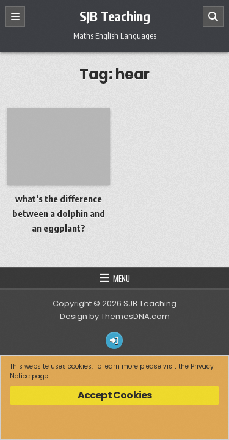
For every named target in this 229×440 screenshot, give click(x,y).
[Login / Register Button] (114, 340)
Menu (121, 278)
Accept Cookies (115, 395)
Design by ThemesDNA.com (115, 316)
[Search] (213, 16)
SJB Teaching (114, 15)
